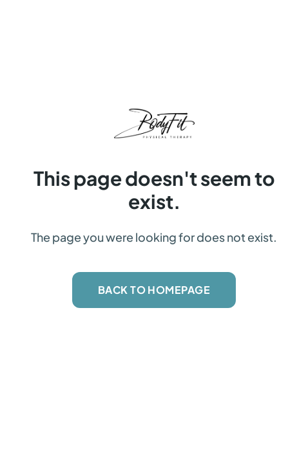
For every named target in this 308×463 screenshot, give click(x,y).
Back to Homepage (154, 289)
